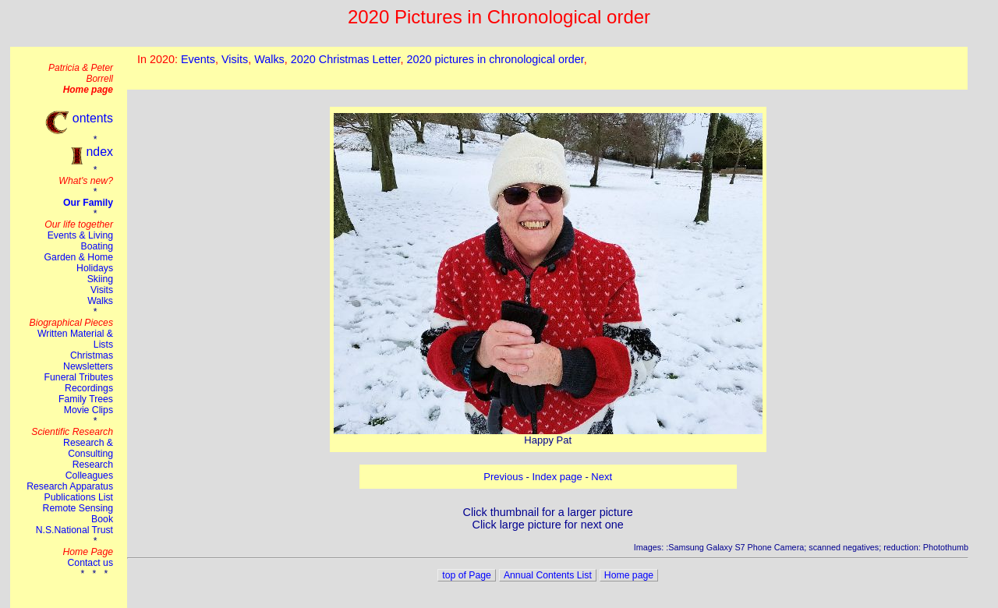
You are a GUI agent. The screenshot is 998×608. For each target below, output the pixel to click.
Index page (557, 477)
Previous (503, 477)
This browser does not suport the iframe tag (547, 68)
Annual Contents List (548, 575)
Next (601, 477)
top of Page (466, 575)
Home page (628, 575)
